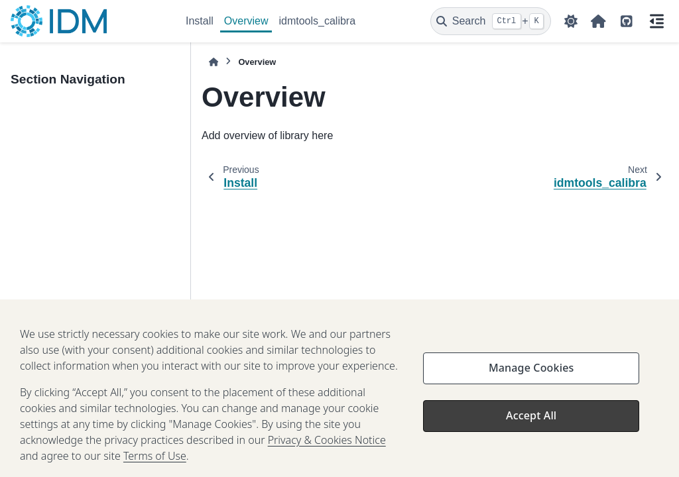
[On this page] (656, 21)
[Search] (490, 21)
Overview (246, 20)
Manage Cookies (531, 373)
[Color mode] (571, 21)
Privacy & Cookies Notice (327, 446)
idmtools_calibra (316, 20)
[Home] (213, 62)
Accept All (531, 421)
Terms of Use (154, 461)
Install (200, 20)
